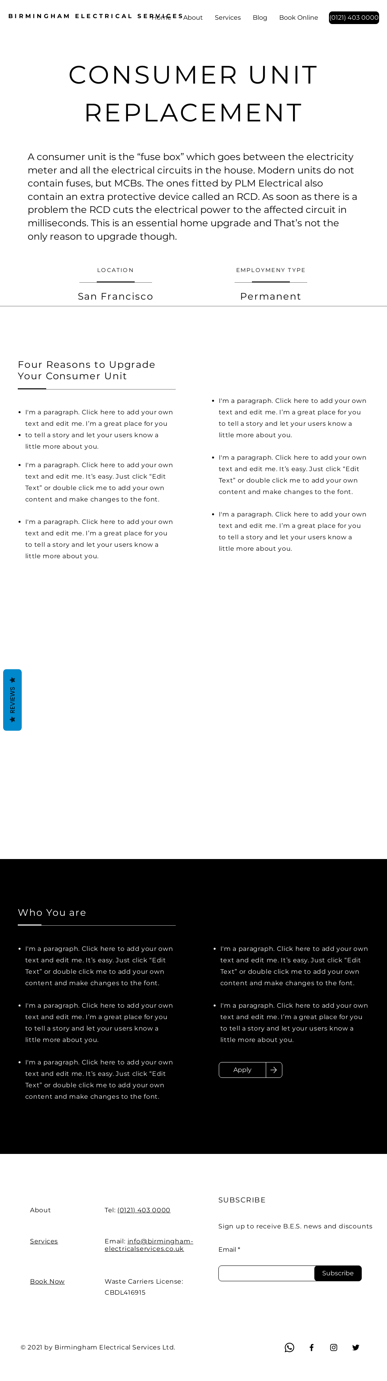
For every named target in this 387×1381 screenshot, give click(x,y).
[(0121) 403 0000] (354, 17)
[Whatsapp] (289, 1347)
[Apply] (242, 1070)
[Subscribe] (338, 1273)
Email (227, 1250)
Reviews (12, 700)
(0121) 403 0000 (144, 1210)
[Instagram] (333, 1347)
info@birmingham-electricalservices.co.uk (149, 1244)
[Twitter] (356, 1347)
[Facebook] (311, 1347)
